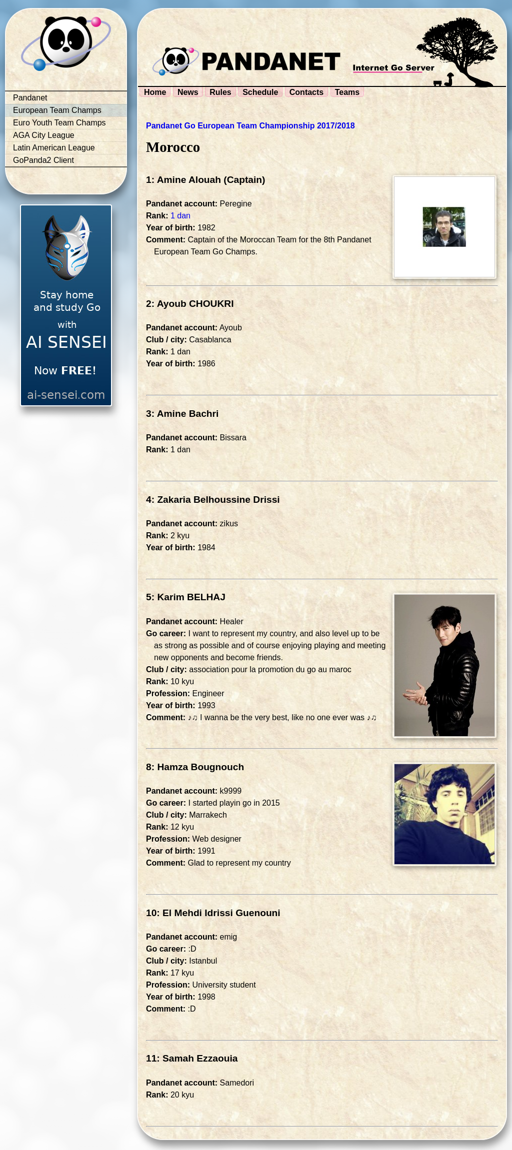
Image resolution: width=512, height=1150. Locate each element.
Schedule (260, 92)
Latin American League (54, 147)
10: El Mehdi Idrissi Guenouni (213, 913)
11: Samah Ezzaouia (192, 1058)
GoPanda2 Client (43, 160)
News (188, 92)
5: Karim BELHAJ (186, 597)
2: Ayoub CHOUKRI (190, 303)
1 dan (180, 215)
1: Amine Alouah (183, 179)
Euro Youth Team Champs (59, 122)
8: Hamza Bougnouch (195, 767)
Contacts (307, 92)
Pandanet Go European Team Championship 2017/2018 (250, 125)
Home (155, 92)
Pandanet (30, 97)
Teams (347, 92)
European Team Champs (57, 110)
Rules (221, 92)
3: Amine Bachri (182, 413)
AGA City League (43, 135)
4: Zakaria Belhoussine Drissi (213, 499)
